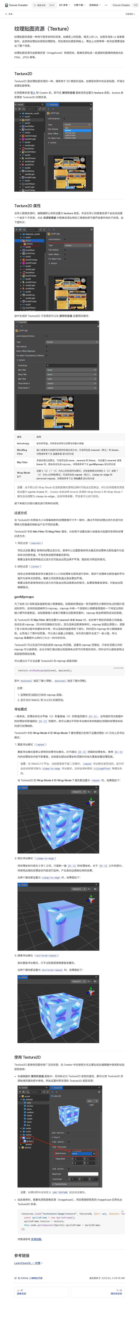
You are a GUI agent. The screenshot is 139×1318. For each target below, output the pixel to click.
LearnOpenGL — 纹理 (27, 1263)
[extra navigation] (106, 5)
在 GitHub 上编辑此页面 (28, 1278)
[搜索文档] (44, 5)
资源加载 (36, 1239)
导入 (32, 92)
